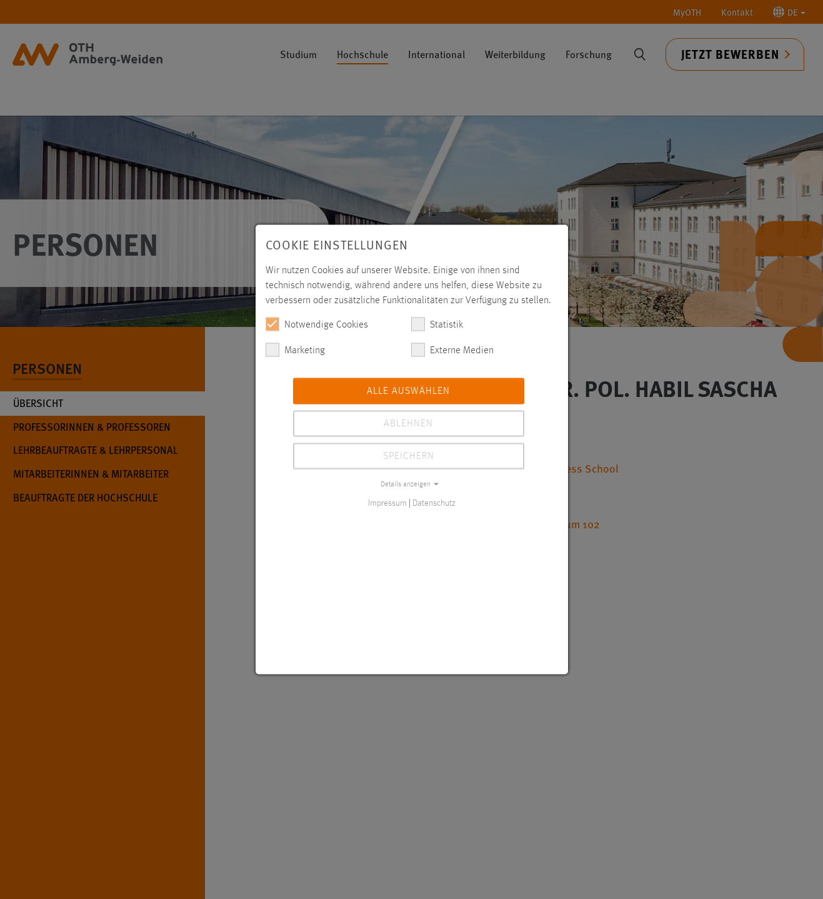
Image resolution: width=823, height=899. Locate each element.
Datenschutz (434, 503)
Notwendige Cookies (317, 324)
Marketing (295, 350)
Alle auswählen (408, 391)
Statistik (437, 324)
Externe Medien (452, 350)
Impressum (387, 503)
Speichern (408, 456)
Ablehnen (408, 424)
